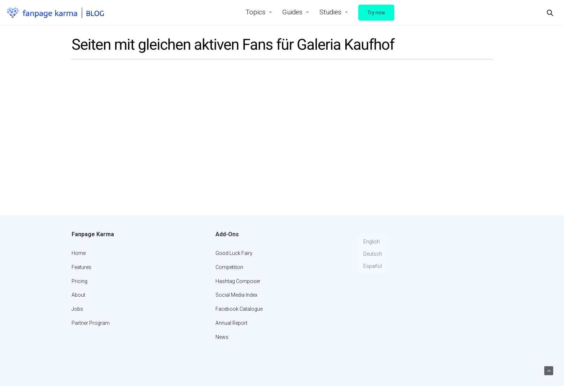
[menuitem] (373, 242)
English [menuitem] (371, 241)
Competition (229, 267)
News (221, 337)
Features (81, 267)
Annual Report (231, 323)
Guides (292, 12)
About (78, 295)
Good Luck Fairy (234, 253)
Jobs (77, 309)
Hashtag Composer (237, 281)
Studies (330, 12)
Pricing (79, 281)
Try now (376, 12)
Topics (255, 12)
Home (79, 253)
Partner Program (91, 323)
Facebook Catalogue (239, 309)
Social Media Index (236, 295)
